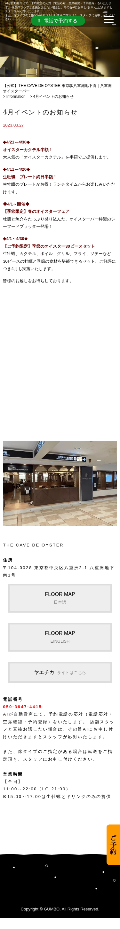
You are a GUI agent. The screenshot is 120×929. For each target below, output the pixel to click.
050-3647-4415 (22, 706)
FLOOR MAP (60, 598)
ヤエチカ (60, 672)
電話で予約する (57, 20)
